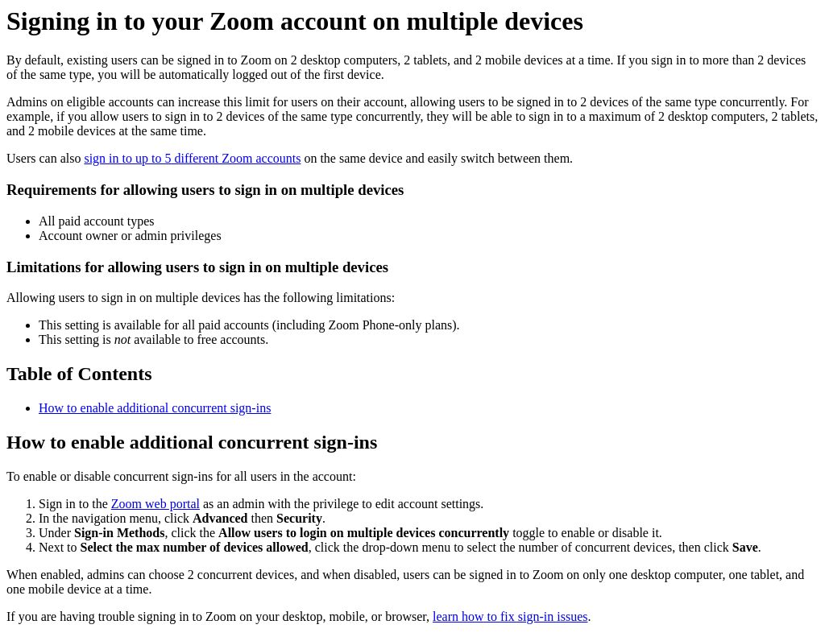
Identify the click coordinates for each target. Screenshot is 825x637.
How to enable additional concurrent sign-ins (155, 408)
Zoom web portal (155, 504)
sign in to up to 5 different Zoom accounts (192, 158)
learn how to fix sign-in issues (510, 616)
